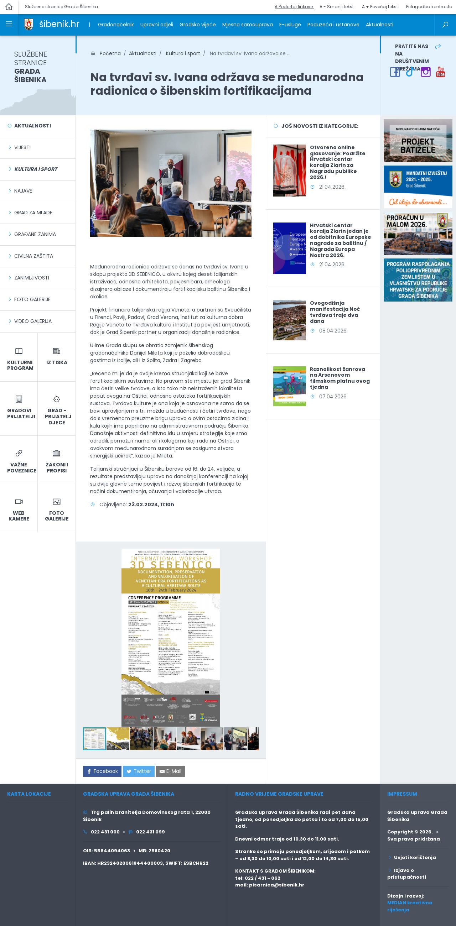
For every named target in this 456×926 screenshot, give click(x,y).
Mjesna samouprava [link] (247, 24)
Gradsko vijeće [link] (198, 24)
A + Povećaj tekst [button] (380, 7)
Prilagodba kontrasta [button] (429, 7)
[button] (252, 555)
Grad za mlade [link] (33, 212)
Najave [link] (23, 190)
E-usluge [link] (290, 24)
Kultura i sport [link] (182, 53)
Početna (105, 53)
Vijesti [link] (22, 147)
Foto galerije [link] (32, 299)
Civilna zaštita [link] (33, 256)
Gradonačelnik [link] (116, 24)
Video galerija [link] (33, 321)
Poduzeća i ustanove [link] (333, 24)
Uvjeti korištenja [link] (411, 857)
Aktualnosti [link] (379, 24)
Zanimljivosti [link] (31, 277)
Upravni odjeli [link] (156, 24)
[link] (28, 23)
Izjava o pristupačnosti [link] (406, 874)
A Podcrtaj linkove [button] (294, 7)
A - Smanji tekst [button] (337, 7)
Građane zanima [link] (35, 234)
